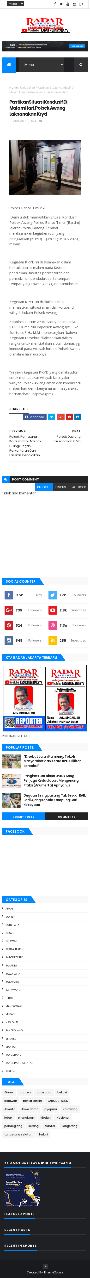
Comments (67, 817)
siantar (11, 1047)
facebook (78, 487)
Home (13, 88)
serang (11, 1039)
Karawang (13, 990)
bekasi (10, 933)
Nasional (12, 1022)
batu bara (12, 925)
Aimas (10, 908)
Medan (10, 1014)
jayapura (12, 982)
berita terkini (15, 949)
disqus (60, 487)
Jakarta (11, 965)
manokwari (14, 1006)
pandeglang (14, 1030)
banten (10, 917)
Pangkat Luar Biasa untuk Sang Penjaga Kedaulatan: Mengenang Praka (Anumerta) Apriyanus (51, 780)
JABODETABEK (14, 957)
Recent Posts (23, 817)
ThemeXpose (53, 1272)
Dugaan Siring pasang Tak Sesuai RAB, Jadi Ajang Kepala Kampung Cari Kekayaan (55, 800)
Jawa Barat (14, 974)
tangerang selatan (19, 1063)
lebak (9, 998)
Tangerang (14, 1055)
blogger (44, 487)
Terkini (10, 1071)
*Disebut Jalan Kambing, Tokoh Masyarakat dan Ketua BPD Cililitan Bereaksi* (53, 761)
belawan (12, 941)
